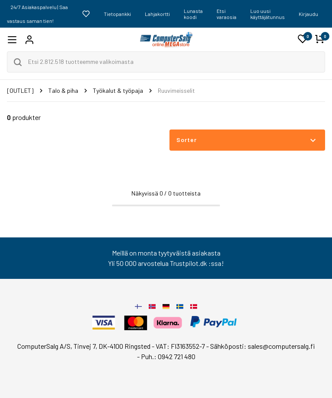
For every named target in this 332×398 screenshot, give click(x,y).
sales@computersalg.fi (281, 346)
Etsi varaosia (226, 14)
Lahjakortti (157, 14)
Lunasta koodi (193, 14)
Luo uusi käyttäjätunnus (267, 14)
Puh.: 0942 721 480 (168, 356)
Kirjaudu (308, 14)
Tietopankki (117, 14)
